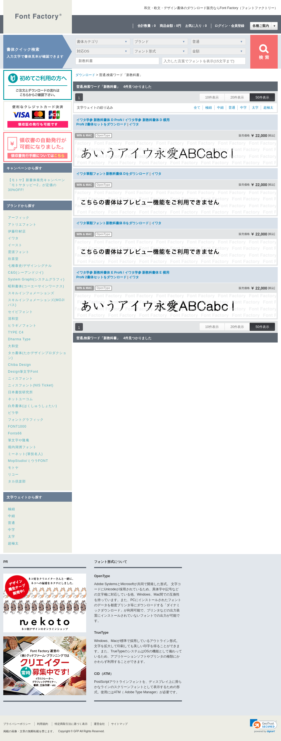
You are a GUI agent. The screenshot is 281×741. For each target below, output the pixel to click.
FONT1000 (17, 426)
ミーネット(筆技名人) (25, 454)
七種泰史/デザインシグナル (30, 266)
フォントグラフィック (26, 420)
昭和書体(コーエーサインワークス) (36, 286)
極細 (11, 509)
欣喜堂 (13, 259)
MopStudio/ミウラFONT (28, 461)
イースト (15, 245)
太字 (11, 536)
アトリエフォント (22, 224)
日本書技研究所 (20, 392)
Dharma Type (19, 339)
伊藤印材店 (17, 231)
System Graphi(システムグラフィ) (36, 279)
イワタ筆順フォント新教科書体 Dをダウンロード (112, 174)
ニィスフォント (20, 378)
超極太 (13, 543)
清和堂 (13, 319)
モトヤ (13, 468)
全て (197, 108)
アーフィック (18, 218)
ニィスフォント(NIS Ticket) (31, 385)
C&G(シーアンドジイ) (26, 272)
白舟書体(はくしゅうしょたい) (32, 406)
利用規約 (42, 723)
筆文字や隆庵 (18, 440)
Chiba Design (19, 365)
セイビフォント (20, 312)
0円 (178, 26)
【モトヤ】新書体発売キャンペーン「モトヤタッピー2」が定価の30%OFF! (36, 185)
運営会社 (99, 723)
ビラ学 (13, 413)
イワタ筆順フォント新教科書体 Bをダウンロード (112, 223)
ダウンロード (85, 75)
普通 (11, 523)
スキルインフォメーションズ (31, 293)
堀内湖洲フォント (22, 447)
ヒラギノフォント (22, 325)
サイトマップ (119, 723)
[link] (263, 726)
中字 (11, 530)
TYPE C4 (16, 332)
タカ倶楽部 (17, 481)
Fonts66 (15, 433)
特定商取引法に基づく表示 (71, 723)
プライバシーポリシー (17, 723)
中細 (11, 516)
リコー (13, 474)
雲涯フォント (18, 252)
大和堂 (13, 346)
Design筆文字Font (23, 372)
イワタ (13, 238)
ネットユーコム (20, 399)
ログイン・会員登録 (229, 26)
